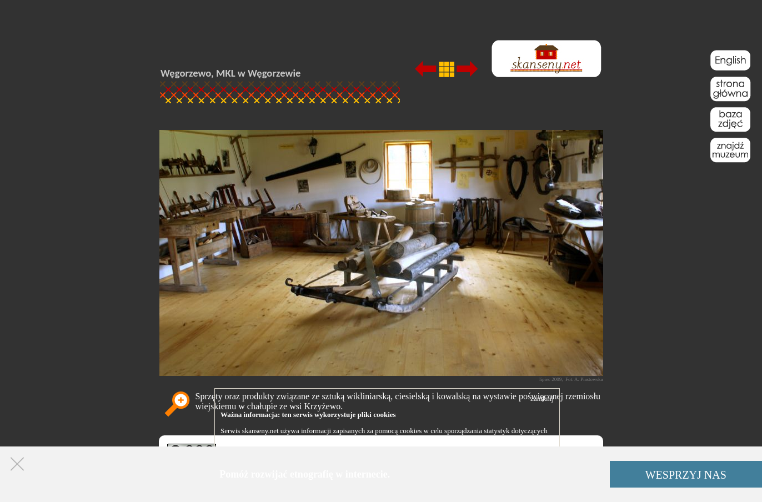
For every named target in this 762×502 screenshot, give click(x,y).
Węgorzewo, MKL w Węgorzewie (230, 73)
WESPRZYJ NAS (685, 475)
